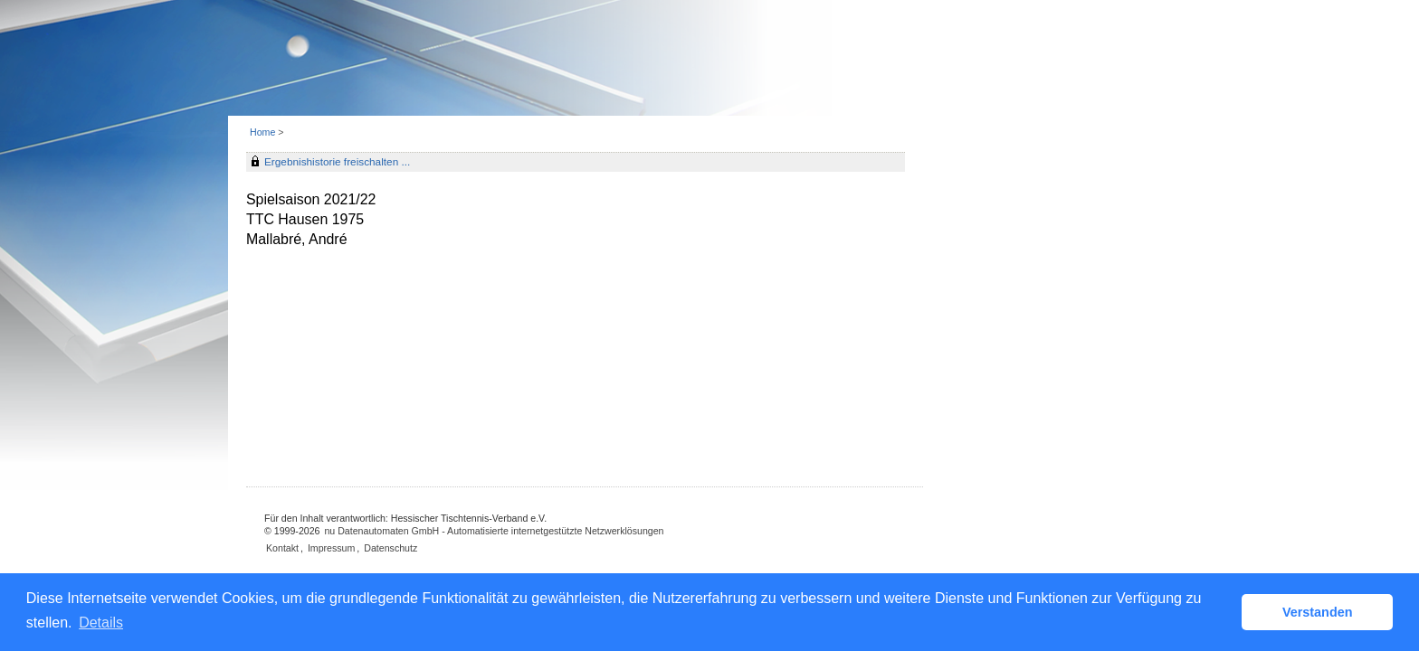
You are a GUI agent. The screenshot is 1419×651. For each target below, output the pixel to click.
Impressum (331, 547)
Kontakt (282, 547)
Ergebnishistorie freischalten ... (337, 162)
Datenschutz (390, 547)
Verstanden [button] (1317, 612)
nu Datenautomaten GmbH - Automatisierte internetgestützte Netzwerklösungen (493, 530)
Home (262, 132)
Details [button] (101, 622)
